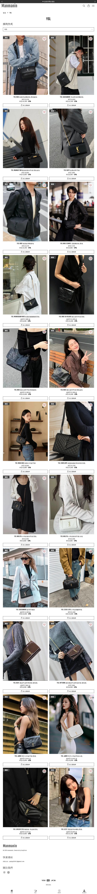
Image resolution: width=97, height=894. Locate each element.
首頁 (4, 13)
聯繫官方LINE (59, 1)
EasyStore (24, 850)
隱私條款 (48, 884)
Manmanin (9, 6)
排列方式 (8, 23)
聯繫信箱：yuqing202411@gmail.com (13, 861)
